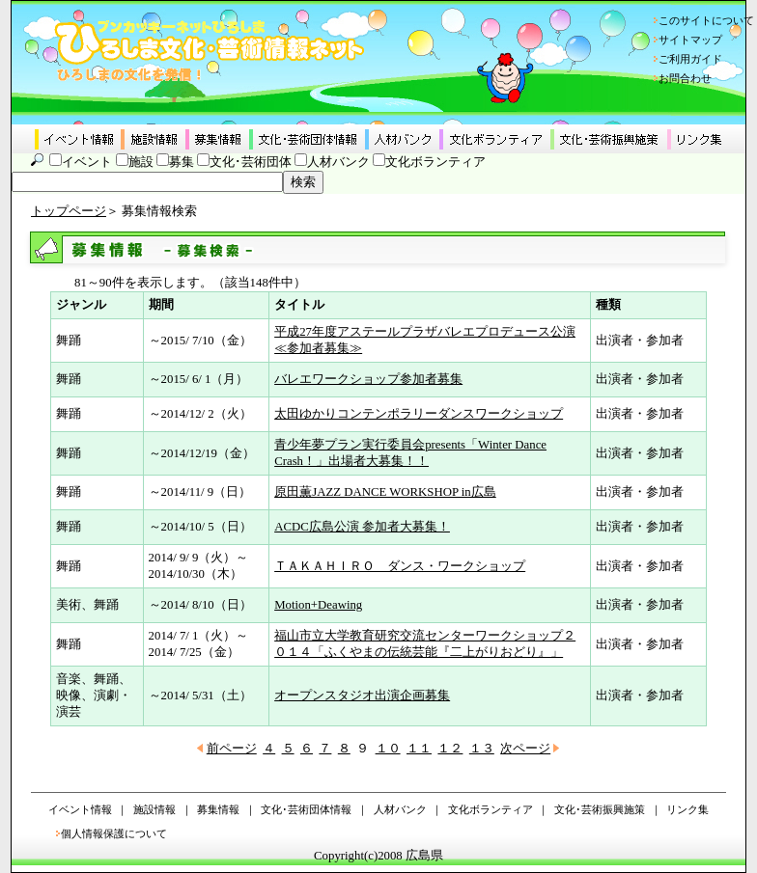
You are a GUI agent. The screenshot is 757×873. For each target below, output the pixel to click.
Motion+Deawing (318, 605)
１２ (450, 748)
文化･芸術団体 (251, 162)
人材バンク (338, 162)
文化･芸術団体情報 (306, 809)
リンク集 (687, 809)
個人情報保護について (114, 833)
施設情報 (154, 809)
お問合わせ (685, 78)
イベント (87, 162)
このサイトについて (706, 20)
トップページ (68, 211)
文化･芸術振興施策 (599, 809)
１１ (419, 748)
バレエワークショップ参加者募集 (368, 379)
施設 (141, 162)
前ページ (232, 748)
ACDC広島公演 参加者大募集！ (362, 526)
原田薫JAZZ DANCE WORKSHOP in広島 (385, 492)
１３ (481, 748)
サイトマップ (690, 39)
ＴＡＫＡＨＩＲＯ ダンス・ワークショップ (399, 566)
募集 (181, 162)
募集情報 (218, 809)
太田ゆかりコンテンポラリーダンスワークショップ (418, 414)
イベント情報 (80, 809)
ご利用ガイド (690, 59)
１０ (388, 748)
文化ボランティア (435, 162)
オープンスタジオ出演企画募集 (362, 695)
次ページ (525, 748)
